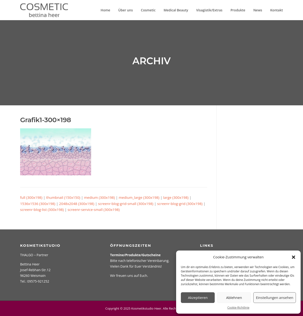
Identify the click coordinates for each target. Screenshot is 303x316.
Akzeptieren (198, 297)
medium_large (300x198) (139, 197)
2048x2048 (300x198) (76, 203)
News (257, 10)
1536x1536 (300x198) (37, 203)
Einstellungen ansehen (274, 297)
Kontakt (276, 10)
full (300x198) (31, 197)
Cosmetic (148, 10)
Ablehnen (234, 297)
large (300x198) (175, 197)
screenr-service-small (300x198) (94, 209)
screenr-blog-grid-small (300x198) (125, 203)
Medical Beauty (176, 10)
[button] (293, 257)
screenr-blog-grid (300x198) (180, 203)
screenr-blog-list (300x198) (42, 209)
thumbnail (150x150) (63, 197)
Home (105, 10)
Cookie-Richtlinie (238, 308)
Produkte (238, 10)
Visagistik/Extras (209, 10)
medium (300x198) (99, 197)
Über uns (125, 10)
